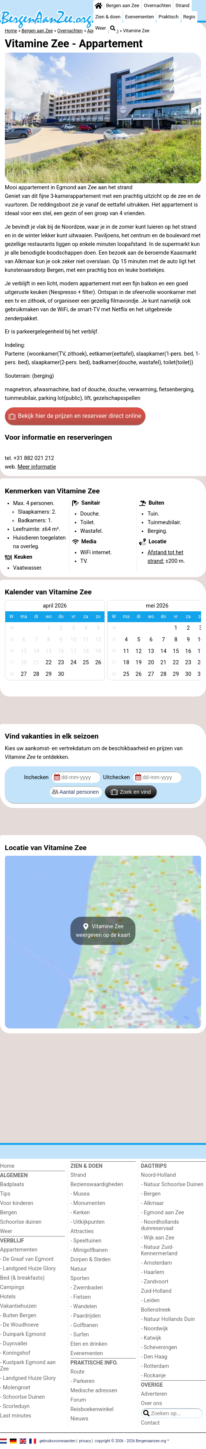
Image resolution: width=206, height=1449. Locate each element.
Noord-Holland (158, 1175)
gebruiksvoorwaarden (57, 1440)
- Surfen (79, 1334)
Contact (150, 1423)
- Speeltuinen (85, 1241)
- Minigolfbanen (89, 1250)
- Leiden (150, 1300)
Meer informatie (37, 467)
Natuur (78, 1269)
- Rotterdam (155, 1366)
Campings (12, 1287)
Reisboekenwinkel (92, 1409)
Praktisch (169, 17)
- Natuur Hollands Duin (168, 1319)
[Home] (98, 5)
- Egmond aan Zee (162, 1212)
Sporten (79, 1278)
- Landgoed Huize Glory (28, 1268)
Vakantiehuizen (18, 1306)
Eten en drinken (88, 1344)
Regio (189, 17)
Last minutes (15, 1416)
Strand (182, 5)
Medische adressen (93, 1390)
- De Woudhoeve (19, 1325)
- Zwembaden (86, 1288)
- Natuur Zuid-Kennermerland (159, 1250)
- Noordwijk (154, 1328)
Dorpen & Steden (90, 1259)
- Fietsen (80, 1297)
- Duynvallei (13, 1343)
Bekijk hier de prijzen (75, 416)
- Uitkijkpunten (87, 1222)
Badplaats (12, 1184)
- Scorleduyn (15, 1406)
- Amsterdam (156, 1263)
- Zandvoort (154, 1282)
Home (7, 1166)
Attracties (82, 1231)
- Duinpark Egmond (22, 1334)
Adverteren (154, 1394)
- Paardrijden (85, 1316)
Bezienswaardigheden (96, 1184)
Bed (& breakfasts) (22, 1278)
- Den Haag (154, 1357)
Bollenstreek (156, 1310)
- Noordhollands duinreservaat (160, 1225)
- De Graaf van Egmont (27, 1259)
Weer (100, 28)
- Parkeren (82, 1381)
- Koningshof (15, 1353)
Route (77, 1372)
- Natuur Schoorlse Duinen (172, 1184)
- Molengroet (15, 1387)
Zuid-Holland (156, 1291)
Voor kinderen (16, 1203)
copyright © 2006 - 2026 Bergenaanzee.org (130, 1440)
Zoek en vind (131, 792)
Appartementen (18, 1250)
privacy (85, 1440)
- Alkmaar (152, 1203)
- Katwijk (151, 1338)
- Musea (79, 1194)
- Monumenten (87, 1203)
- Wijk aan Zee (157, 1238)
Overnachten (157, 5)
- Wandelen (83, 1306)
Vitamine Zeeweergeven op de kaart (103, 930)
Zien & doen (107, 17)
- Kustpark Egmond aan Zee (28, 1365)
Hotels (8, 1297)
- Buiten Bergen (18, 1315)
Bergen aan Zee (122, 5)
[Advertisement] (103, 710)
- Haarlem (152, 1272)
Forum (78, 1400)
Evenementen (139, 17)
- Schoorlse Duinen (22, 1397)
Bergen (8, 1212)
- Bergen (151, 1194)
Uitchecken (117, 777)
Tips (5, 1194)
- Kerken (80, 1212)
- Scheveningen (159, 1347)
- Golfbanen (84, 1325)
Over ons (151, 1403)
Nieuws (79, 1419)
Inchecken (37, 777)
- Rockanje (153, 1375)
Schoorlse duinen (21, 1222)
